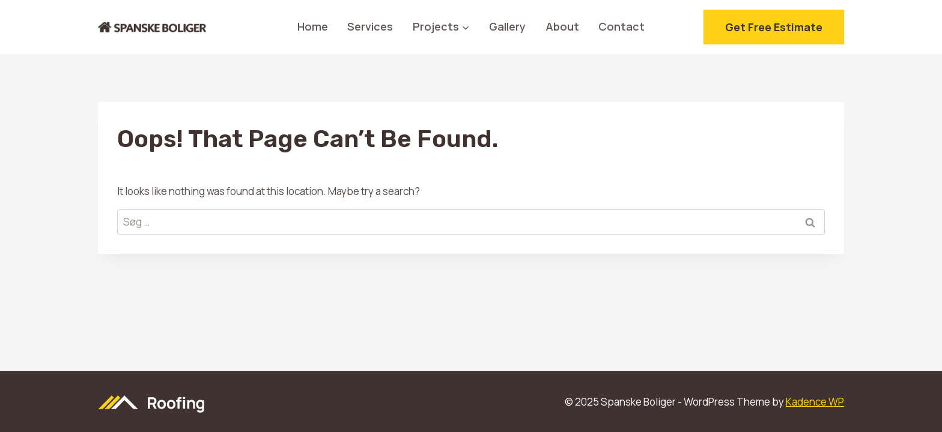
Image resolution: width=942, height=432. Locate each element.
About (562, 26)
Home (312, 26)
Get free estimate (773, 27)
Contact (621, 26)
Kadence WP (815, 402)
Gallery (507, 26)
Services (370, 26)
